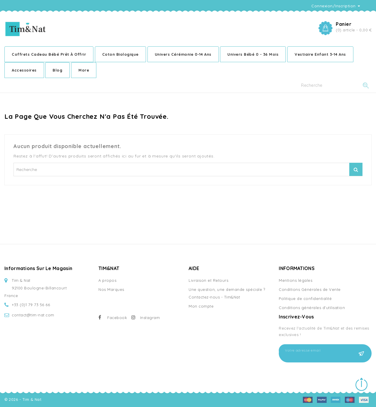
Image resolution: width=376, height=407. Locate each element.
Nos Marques (111, 289)
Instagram (150, 317)
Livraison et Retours (208, 280)
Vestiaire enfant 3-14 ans (320, 54)
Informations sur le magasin (38, 268)
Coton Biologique (120, 54)
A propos (107, 280)
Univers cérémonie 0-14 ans (183, 54)
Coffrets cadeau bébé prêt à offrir (49, 54)
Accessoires (24, 70)
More (83, 70)
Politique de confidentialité (305, 298)
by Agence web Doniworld (69, 399)
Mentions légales (295, 280)
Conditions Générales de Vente (310, 289)
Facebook (117, 317)
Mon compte (201, 306)
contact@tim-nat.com (33, 315)
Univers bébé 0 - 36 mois (252, 54)
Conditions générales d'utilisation (312, 307)
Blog (57, 70)
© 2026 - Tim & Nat (23, 399)
